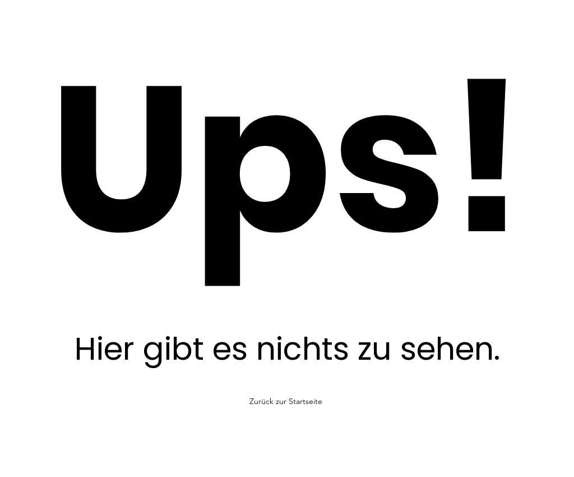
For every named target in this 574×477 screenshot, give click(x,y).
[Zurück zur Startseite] (287, 401)
